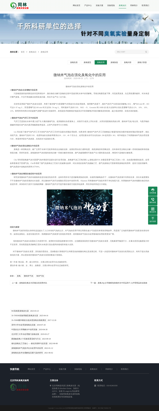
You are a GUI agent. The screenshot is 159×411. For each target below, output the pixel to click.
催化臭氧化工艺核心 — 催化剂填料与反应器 (29, 344)
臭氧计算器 (142, 62)
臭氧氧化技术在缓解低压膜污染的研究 (27, 353)
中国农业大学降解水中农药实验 (24, 330)
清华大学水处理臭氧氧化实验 (23, 325)
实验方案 (62, 369)
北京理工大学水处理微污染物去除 (25, 335)
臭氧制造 (114, 62)
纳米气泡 (40, 276)
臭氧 (19, 276)
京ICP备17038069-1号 (104, 408)
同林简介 (109, 369)
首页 (22, 52)
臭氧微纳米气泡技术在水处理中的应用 (27, 349)
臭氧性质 (74, 62)
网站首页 (31, 369)
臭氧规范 (87, 62)
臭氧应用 (44, 52)
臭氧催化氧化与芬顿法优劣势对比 (33, 283)
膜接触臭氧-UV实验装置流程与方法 (26, 339)
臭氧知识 (32, 52)
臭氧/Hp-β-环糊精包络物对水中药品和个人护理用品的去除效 (122, 283)
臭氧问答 (128, 62)
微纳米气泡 (28, 276)
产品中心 (47, 369)
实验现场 (78, 369)
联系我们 (124, 369)
